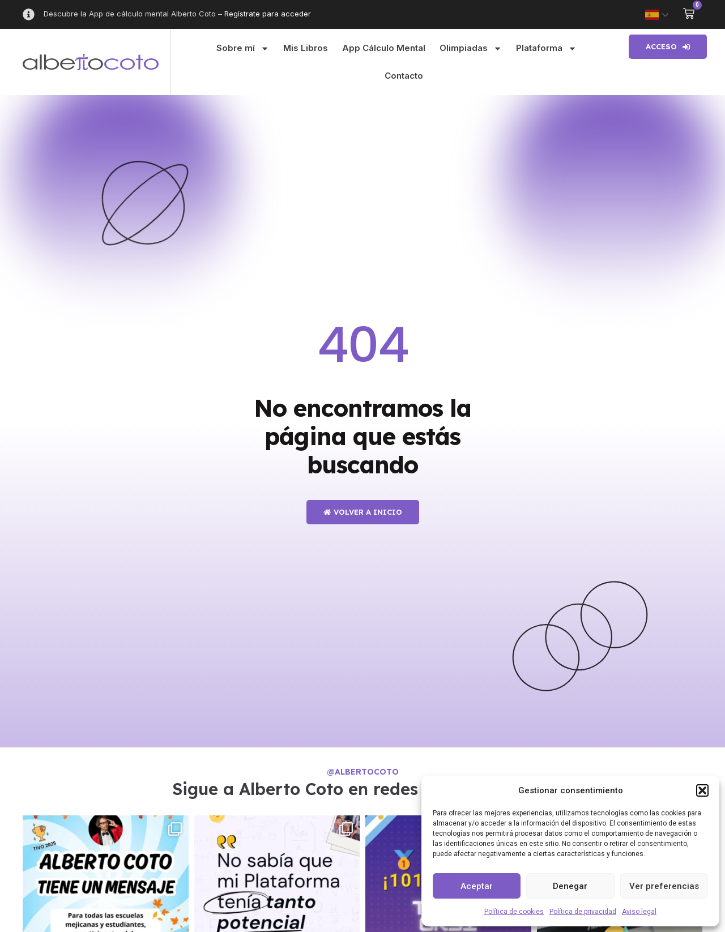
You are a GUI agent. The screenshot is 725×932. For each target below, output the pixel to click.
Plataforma (546, 48)
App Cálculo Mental (383, 47)
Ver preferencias (664, 886)
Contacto (404, 75)
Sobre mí (242, 48)
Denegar (570, 886)
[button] (702, 790)
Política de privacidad (582, 912)
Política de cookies (514, 912)
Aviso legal (639, 912)
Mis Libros (305, 47)
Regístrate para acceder (267, 13)
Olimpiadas (471, 48)
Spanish (652, 15)
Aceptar (476, 886)
